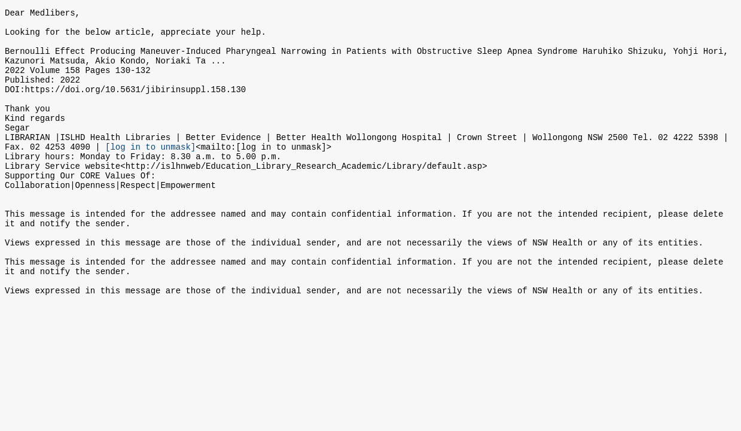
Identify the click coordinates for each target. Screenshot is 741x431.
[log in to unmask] (150, 173)
